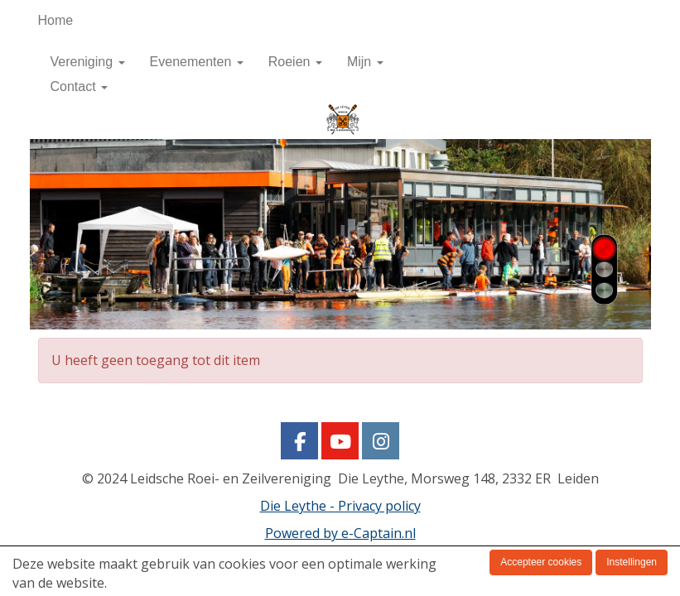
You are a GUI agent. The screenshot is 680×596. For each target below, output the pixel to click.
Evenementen (197, 62)
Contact (80, 86)
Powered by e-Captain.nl (340, 533)
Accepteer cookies (540, 562)
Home (56, 20)
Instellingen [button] (631, 562)
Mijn (365, 62)
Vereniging (88, 62)
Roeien (295, 62)
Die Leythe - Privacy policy (340, 506)
